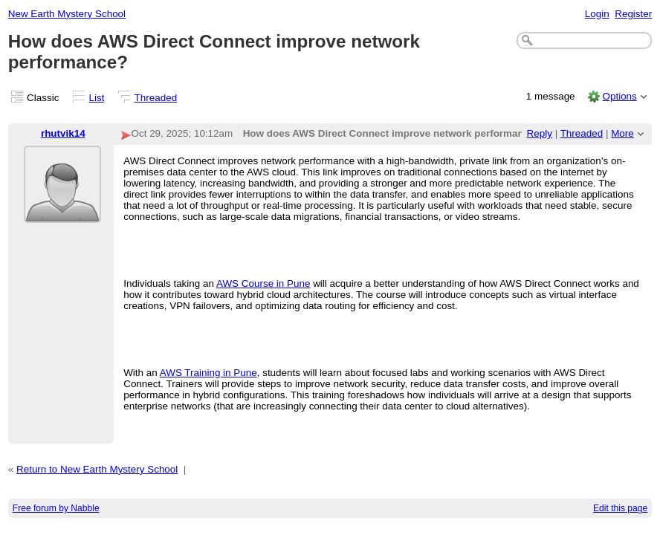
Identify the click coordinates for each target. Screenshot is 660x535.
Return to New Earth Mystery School (97, 469)
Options (619, 96)
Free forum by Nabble (56, 508)
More (622, 133)
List (97, 97)
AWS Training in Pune (208, 372)
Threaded (156, 97)
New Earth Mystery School (67, 13)
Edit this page (620, 508)
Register (633, 13)
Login (597, 13)
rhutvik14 (63, 133)
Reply (539, 133)
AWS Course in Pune (263, 283)
